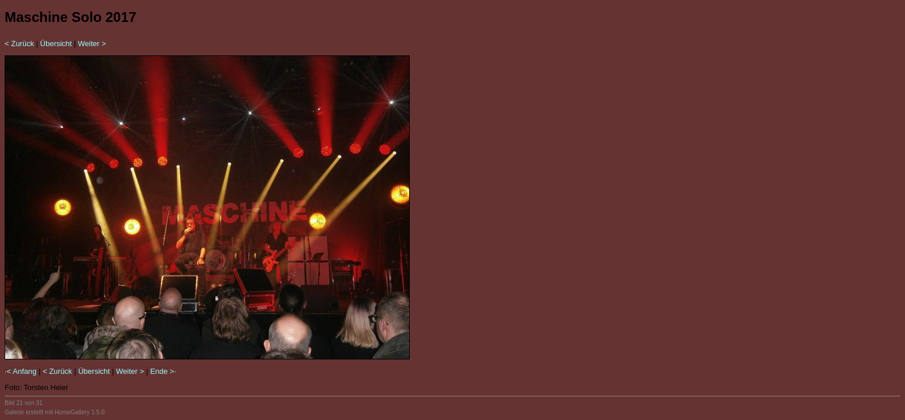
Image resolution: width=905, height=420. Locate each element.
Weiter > (92, 43)
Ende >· (163, 371)
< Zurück (19, 43)
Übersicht (56, 43)
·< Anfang (20, 371)
